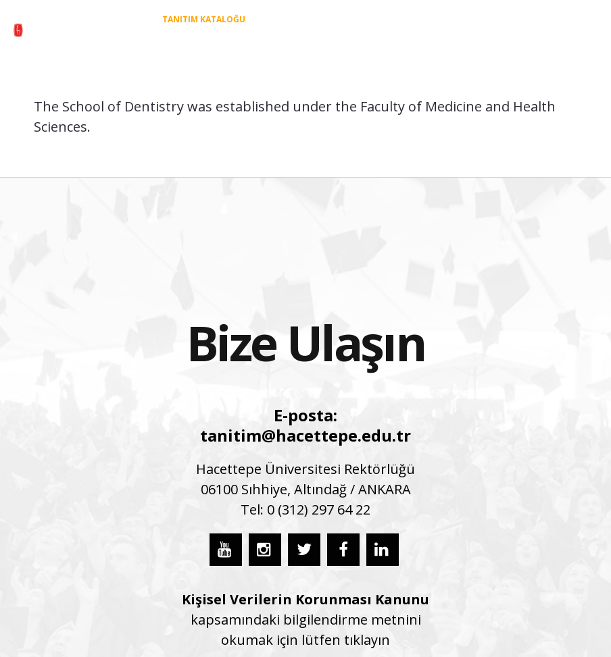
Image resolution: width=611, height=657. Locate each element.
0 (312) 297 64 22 (318, 509)
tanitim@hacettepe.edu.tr (305, 435)
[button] (586, 41)
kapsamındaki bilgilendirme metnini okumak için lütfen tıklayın (305, 619)
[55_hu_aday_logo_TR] (67, 30)
